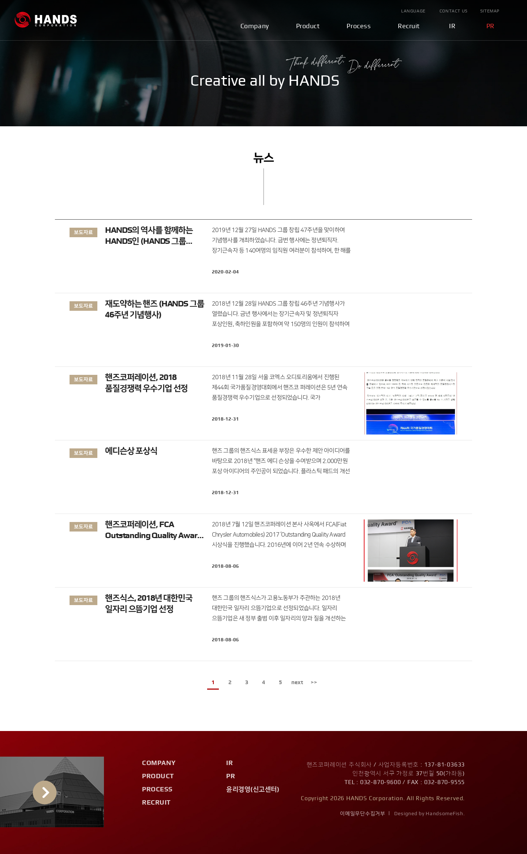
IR (452, 26)
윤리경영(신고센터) (252, 789)
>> (314, 682)
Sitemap (490, 11)
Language (413, 11)
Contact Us (454, 11)
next (297, 682)
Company (254, 26)
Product (308, 26)
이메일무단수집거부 (362, 813)
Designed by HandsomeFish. (429, 813)
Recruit (409, 26)
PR (490, 26)
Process (359, 26)
